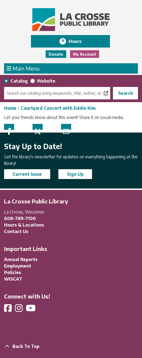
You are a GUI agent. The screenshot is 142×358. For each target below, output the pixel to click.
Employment (17, 266)
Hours (78, 41)
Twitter (38, 127)
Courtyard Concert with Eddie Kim (58, 108)
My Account (84, 54)
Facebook (9, 127)
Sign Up (75, 174)
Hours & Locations (24, 225)
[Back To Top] (71, 346)
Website (46, 81)
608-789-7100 (20, 218)
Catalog (19, 81)
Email (66, 127)
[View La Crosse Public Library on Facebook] (8, 309)
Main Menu (23, 68)
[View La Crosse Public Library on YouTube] (31, 309)
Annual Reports (20, 259)
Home (10, 108)
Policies (12, 272)
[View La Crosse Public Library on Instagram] (19, 309)
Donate (56, 54)
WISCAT (13, 279)
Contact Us (16, 231)
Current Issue (27, 174)
